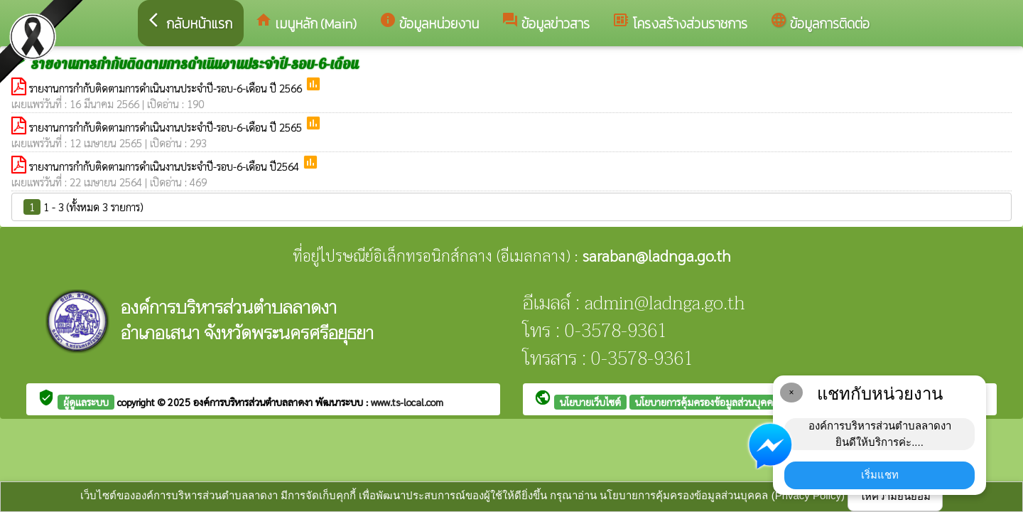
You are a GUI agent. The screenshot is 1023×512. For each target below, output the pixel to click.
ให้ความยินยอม (895, 496)
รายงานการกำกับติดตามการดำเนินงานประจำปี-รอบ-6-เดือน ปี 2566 (167, 88)
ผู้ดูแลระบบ (86, 401)
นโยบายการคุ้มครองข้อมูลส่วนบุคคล (707, 401)
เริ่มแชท (880, 475)
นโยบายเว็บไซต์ (590, 401)
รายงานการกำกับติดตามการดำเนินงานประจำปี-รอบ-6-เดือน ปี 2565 (167, 127)
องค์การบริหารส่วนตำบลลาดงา (254, 401)
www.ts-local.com (407, 401)
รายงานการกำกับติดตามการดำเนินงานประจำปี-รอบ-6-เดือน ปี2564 (165, 166)
